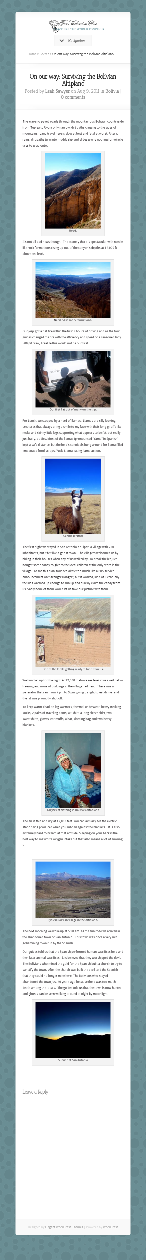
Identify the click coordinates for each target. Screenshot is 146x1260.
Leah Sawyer (57, 91)
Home (32, 54)
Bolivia (44, 54)
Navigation (72, 41)
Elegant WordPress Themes (64, 1227)
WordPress (110, 1227)
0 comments (73, 97)
